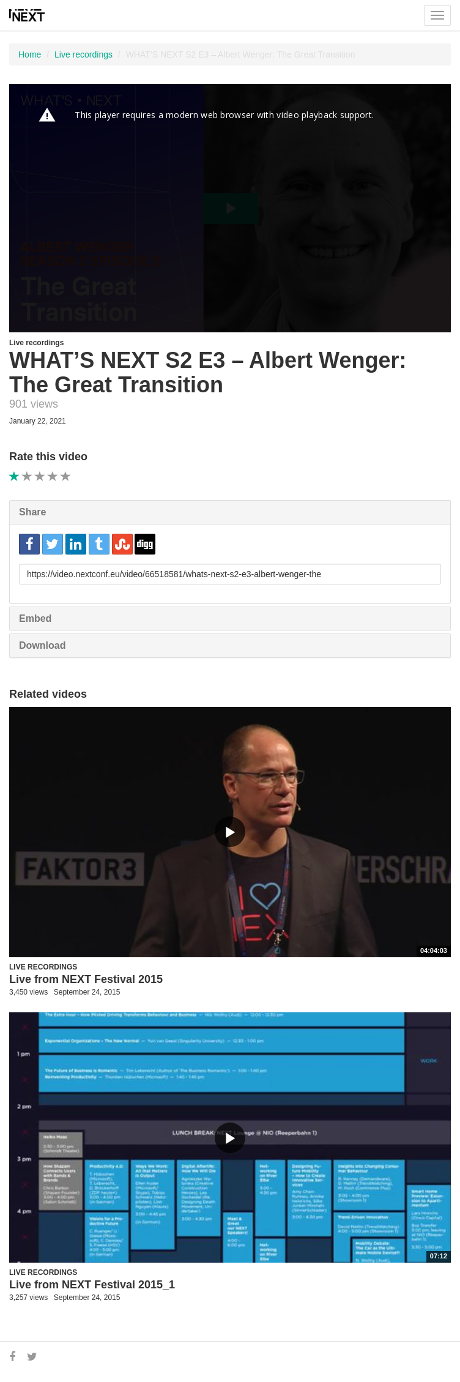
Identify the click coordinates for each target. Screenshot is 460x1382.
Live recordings (83, 54)
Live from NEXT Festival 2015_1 (92, 1285)
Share (32, 512)
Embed (35, 618)
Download (42, 645)
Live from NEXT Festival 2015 (86, 979)
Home (29, 54)
